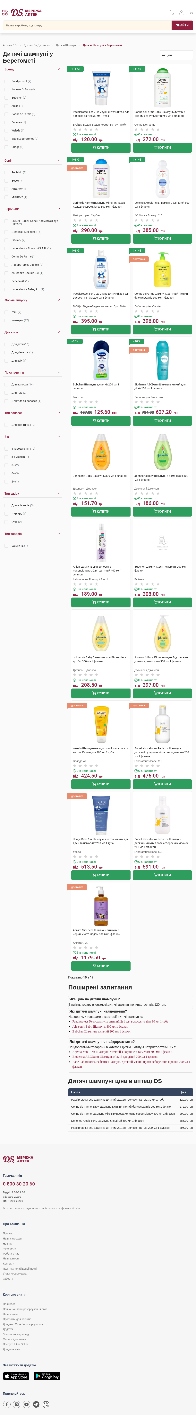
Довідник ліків (12, 1349)
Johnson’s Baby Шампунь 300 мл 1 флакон (100, 1026)
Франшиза (9, 1248)
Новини (8, 1243)
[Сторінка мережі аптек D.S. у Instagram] (17, 1405)
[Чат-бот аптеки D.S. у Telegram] (36, 1405)
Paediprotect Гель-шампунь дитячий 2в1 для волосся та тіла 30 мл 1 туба (120, 1021)
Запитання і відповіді (16, 1334)
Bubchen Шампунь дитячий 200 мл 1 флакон (101, 1031)
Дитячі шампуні (66, 45)
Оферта (8, 1278)
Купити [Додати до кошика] (100, 148)
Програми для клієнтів (17, 1319)
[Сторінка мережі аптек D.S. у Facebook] (7, 1405)
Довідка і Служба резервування (23, 1324)
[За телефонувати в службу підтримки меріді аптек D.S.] (171, 13)
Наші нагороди (12, 1238)
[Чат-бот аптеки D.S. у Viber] (46, 1405)
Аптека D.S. (10, 45)
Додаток (8, 1329)
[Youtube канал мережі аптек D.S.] (26, 1405)
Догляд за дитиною (36, 45)
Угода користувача (14, 1273)
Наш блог (9, 1304)
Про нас (8, 1233)
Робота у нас (11, 1253)
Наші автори (11, 1258)
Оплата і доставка (14, 1339)
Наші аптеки (10, 1314)
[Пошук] (182, 25)
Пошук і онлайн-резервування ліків (25, 1309)
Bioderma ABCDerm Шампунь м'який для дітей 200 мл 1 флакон (115, 1056)
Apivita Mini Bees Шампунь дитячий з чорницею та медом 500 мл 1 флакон (122, 1051)
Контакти (8, 1263)
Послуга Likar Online (16, 1344)
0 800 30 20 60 (19, 1184)
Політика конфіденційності (20, 1268)
